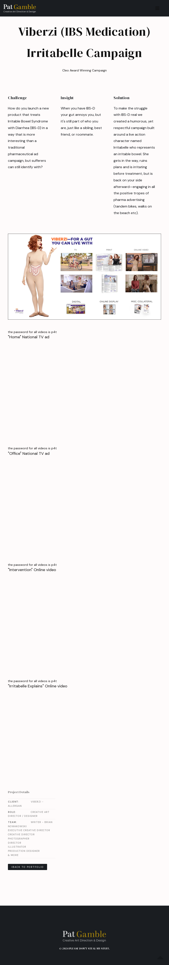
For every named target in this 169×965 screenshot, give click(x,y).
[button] (157, 8)
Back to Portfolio (27, 866)
